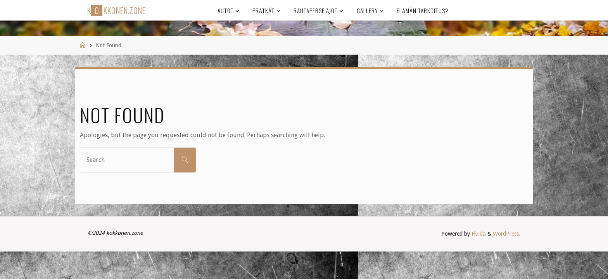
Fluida (478, 234)
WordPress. (506, 234)
